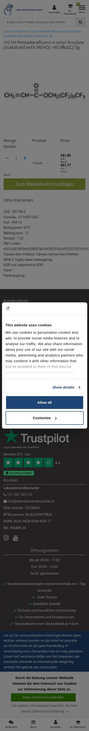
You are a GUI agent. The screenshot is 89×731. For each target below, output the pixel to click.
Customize (44, 418)
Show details (63, 387)
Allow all (44, 402)
